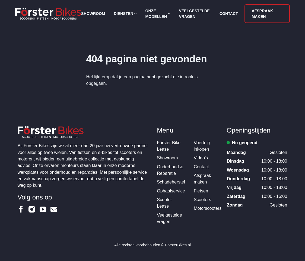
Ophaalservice (171, 190)
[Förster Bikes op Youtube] (43, 209)
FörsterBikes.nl (178, 245)
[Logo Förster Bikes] (48, 14)
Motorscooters (207, 208)
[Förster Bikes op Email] (53, 209)
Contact (229, 13)
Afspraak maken (262, 13)
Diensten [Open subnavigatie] (125, 13)
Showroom (93, 13)
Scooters (202, 199)
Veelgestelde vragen (194, 13)
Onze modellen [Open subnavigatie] (157, 13)
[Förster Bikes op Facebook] (21, 209)
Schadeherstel (171, 181)
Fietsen (201, 190)
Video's (201, 157)
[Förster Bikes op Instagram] (31, 209)
